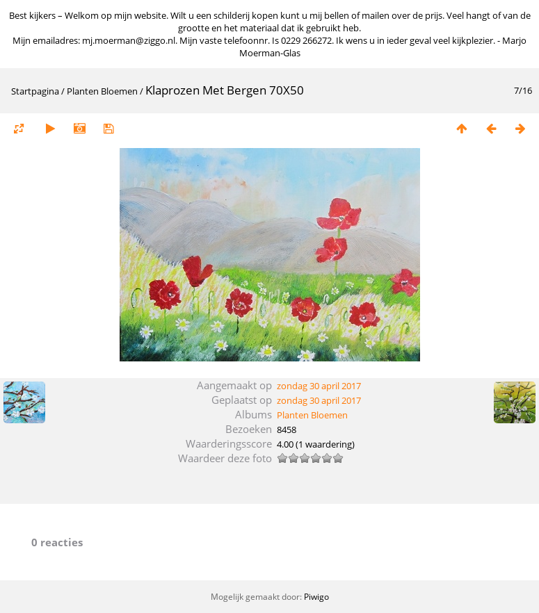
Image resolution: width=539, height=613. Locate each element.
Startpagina (35, 91)
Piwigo (316, 597)
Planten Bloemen (102, 91)
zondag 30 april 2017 (319, 385)
